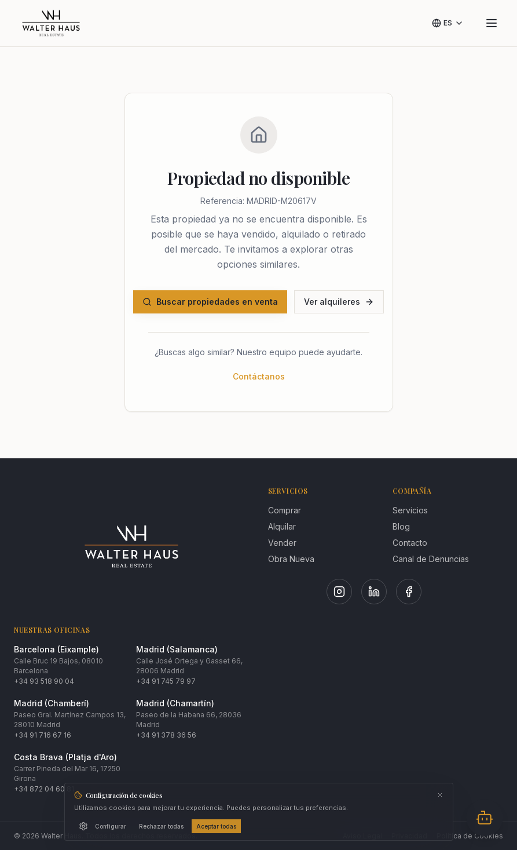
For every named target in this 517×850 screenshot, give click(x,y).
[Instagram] (339, 591)
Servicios (410, 510)
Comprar (284, 510)
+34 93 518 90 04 (44, 681)
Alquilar (282, 526)
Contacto (410, 543)
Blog (401, 526)
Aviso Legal (362, 835)
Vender (282, 543)
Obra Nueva (291, 559)
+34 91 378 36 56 (166, 735)
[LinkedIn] (374, 591)
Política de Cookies (470, 835)
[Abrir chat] (484, 817)
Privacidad (409, 835)
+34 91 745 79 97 (166, 681)
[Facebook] (408, 591)
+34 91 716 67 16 (42, 735)
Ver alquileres (339, 302)
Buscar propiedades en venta (210, 302)
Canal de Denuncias (431, 559)
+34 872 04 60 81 (44, 789)
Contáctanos (259, 376)
